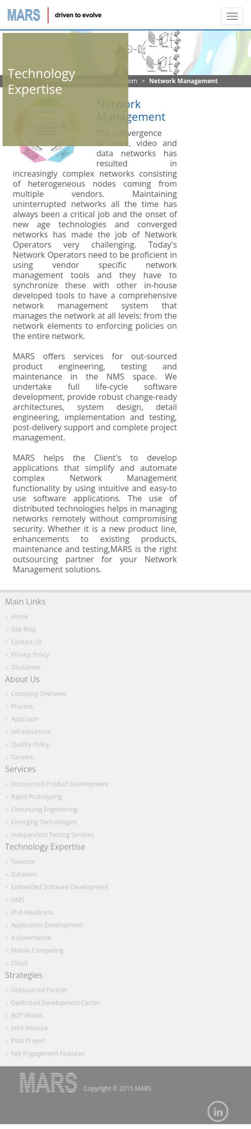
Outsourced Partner (39, 991)
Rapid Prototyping (36, 799)
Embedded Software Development (60, 889)
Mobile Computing (37, 952)
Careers (22, 759)
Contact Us (26, 643)
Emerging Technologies (44, 824)
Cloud (19, 965)
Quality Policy (30, 746)
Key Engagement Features (48, 1055)
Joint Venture (29, 1029)
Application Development (47, 927)
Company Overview (38, 696)
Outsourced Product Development (60, 786)
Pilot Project (28, 1042)
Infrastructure (31, 734)
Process (22, 708)
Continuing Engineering (44, 811)
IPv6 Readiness (32, 914)
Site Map (23, 631)
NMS (17, 902)
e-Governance (31, 940)
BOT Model (27, 1017)
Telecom (23, 864)
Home (19, 618)
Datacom (24, 876)
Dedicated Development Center (55, 1004)
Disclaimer (26, 669)
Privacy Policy (30, 656)
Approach (25, 721)
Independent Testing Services (52, 837)
